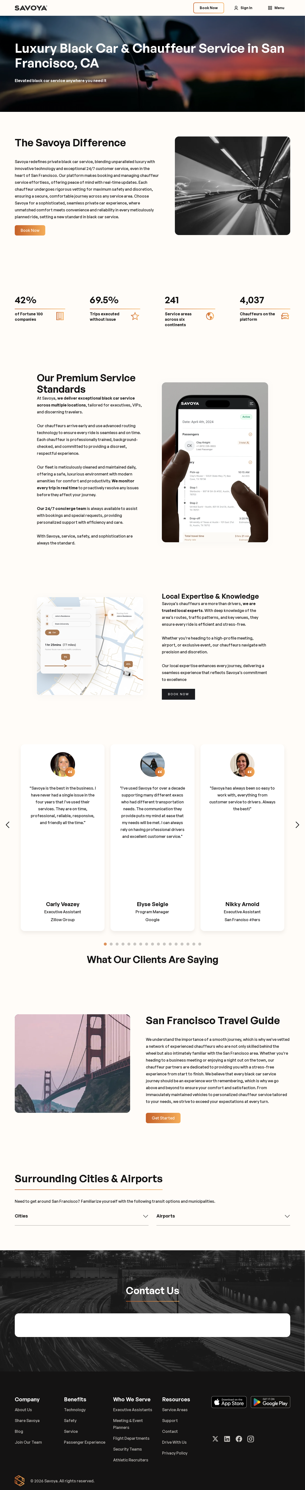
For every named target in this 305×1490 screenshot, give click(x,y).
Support (170, 1420)
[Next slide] (296, 824)
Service (71, 1431)
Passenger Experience (84, 1442)
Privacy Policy (174, 1453)
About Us (23, 1409)
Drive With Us (174, 1442)
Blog (19, 1431)
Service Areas (175, 1409)
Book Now (30, 230)
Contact (170, 1431)
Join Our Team (28, 1442)
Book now (178, 694)
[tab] (105, 944)
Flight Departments (131, 1438)
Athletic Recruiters (130, 1459)
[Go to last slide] (8, 824)
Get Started (163, 1118)
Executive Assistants (132, 1409)
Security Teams (127, 1449)
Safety (70, 1420)
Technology (75, 1409)
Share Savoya (27, 1420)
